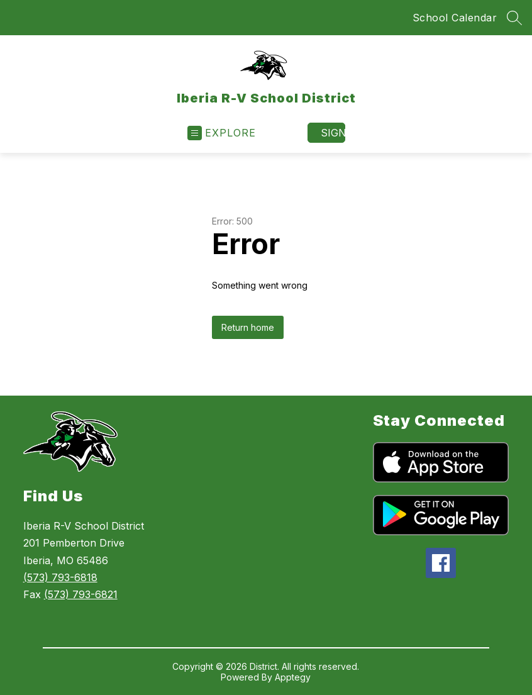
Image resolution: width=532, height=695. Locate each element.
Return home (247, 327)
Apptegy (293, 677)
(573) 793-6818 (60, 577)
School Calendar (455, 17)
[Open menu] (221, 133)
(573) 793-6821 (81, 594)
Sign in (333, 132)
